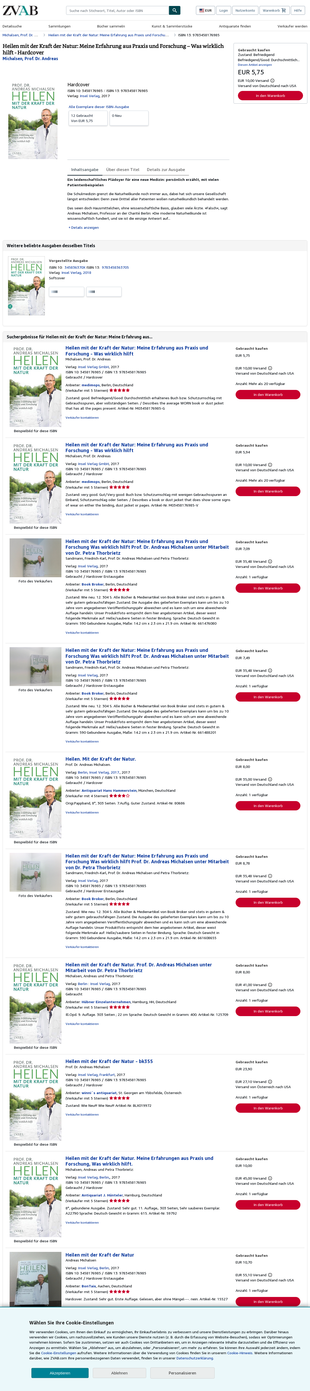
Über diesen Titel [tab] (122, 169)
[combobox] (117, 10)
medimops (91, 385)
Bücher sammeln (111, 26)
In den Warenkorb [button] (270, 95)
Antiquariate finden (235, 26)
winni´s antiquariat (99, 1092)
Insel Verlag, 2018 (76, 272)
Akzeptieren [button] (60, 1373)
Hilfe (298, 10)
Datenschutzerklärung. (195, 1358)
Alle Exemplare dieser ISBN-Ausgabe (99, 106)
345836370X (75, 267)
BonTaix (89, 1286)
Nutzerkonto (245, 10)
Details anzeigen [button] (85, 227)
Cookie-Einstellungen (58, 1353)
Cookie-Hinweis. (240, 1353)
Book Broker (93, 584)
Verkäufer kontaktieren (82, 417)
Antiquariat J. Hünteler (102, 1195)
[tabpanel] (148, 203)
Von (88, 118)
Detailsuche (12, 26)
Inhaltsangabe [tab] (84, 169)
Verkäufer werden (292, 26)
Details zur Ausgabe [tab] (166, 169)
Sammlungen (59, 26)
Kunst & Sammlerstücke (172, 26)
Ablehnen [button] (119, 1373)
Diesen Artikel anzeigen (255, 65)
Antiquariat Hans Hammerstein (109, 790)
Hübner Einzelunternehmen (106, 1002)
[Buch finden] (174, 10)
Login (224, 10)
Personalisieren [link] (182, 1373)
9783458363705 (115, 267)
